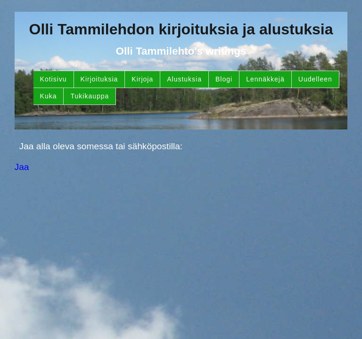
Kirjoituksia (99, 79)
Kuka (48, 96)
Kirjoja (142, 79)
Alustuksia (184, 79)
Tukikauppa (89, 96)
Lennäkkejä (265, 79)
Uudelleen (315, 79)
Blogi (223, 79)
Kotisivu (53, 79)
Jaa (22, 167)
